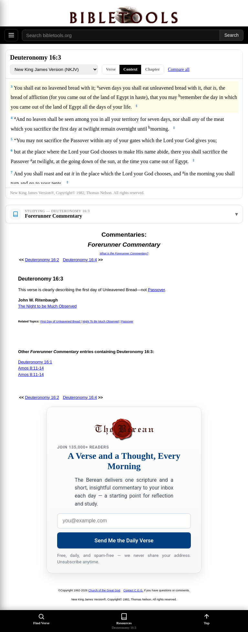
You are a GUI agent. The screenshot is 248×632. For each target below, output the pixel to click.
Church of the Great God (104, 590)
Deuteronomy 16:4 (80, 259)
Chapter (152, 69)
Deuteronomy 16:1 (35, 362)
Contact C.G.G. (133, 590)
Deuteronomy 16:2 (42, 259)
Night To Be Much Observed (100, 321)
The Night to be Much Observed (47, 306)
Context (130, 69)
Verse (111, 69)
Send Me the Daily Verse (124, 540)
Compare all (179, 69)
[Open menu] (11, 35)
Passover (156, 289)
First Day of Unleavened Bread (60, 321)
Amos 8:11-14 (31, 368)
